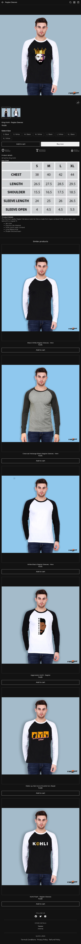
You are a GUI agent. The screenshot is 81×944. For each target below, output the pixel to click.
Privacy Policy (42, 940)
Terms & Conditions (28, 940)
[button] (6, 112)
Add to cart (20, 144)
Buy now (60, 144)
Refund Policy (54, 940)
